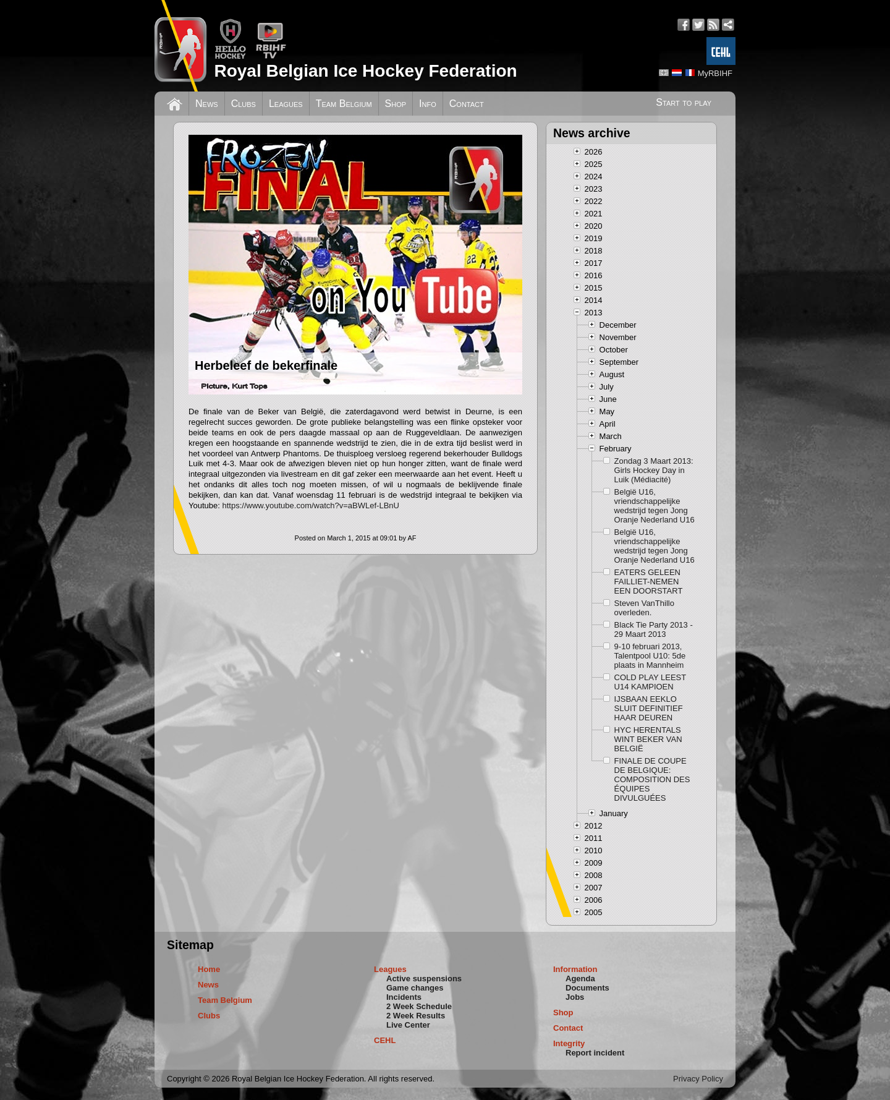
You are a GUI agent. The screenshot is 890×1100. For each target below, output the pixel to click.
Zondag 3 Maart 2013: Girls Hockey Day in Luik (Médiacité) (653, 470)
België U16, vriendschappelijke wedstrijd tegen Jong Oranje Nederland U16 (654, 505)
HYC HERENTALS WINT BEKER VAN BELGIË (648, 739)
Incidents (404, 997)
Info (427, 103)
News (206, 103)
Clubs (243, 103)
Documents (587, 987)
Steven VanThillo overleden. (644, 608)
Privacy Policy (698, 1078)
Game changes (415, 987)
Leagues (286, 103)
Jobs (575, 997)
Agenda (580, 978)
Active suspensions (424, 978)
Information (575, 969)
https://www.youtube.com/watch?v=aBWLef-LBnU (310, 505)
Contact (466, 103)
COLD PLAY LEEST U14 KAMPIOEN (650, 682)
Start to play (683, 102)
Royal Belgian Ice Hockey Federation (365, 70)
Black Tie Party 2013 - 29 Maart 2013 (653, 629)
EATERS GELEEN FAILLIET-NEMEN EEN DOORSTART (648, 581)
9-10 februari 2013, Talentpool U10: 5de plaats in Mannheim (650, 656)
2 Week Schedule (419, 1006)
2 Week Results (415, 1015)
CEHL (385, 1040)
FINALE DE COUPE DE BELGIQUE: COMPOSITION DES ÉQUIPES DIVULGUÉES (652, 779)
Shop (396, 103)
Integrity (569, 1043)
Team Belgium (344, 103)
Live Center (408, 1025)
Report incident (595, 1052)
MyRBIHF (715, 73)
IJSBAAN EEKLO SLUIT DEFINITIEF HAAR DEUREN (648, 708)
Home (209, 969)
